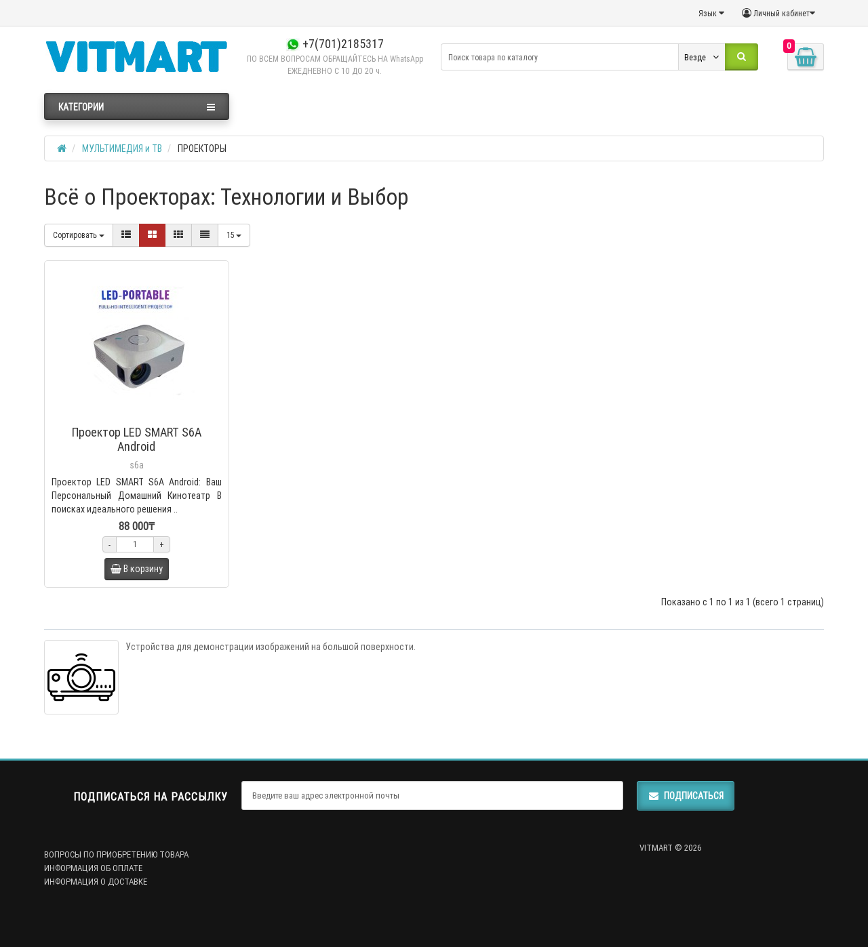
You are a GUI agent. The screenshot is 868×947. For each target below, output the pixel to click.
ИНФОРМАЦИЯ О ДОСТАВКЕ (95, 881)
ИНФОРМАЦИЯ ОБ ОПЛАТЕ (93, 868)
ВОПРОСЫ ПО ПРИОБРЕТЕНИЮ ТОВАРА (116, 854)
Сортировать (78, 235)
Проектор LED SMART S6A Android (136, 439)
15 (233, 235)
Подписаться (686, 796)
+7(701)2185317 (335, 44)
